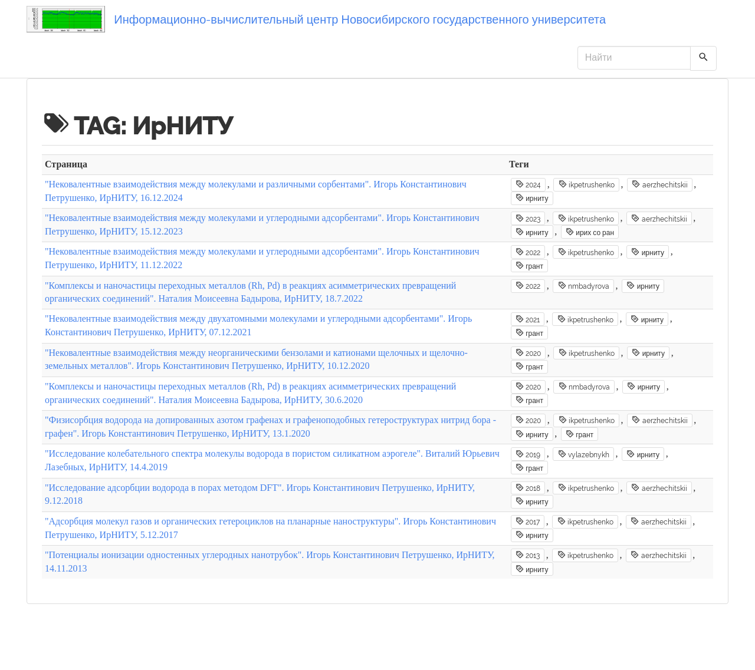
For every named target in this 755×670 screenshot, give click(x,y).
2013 (528, 555)
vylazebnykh (583, 454)
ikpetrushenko (587, 184)
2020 (528, 353)
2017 (528, 521)
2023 (528, 218)
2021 (528, 319)
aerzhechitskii (659, 184)
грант (529, 265)
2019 (528, 454)
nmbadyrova (583, 286)
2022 (528, 252)
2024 (528, 184)
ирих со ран (590, 232)
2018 (528, 488)
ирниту (532, 198)
